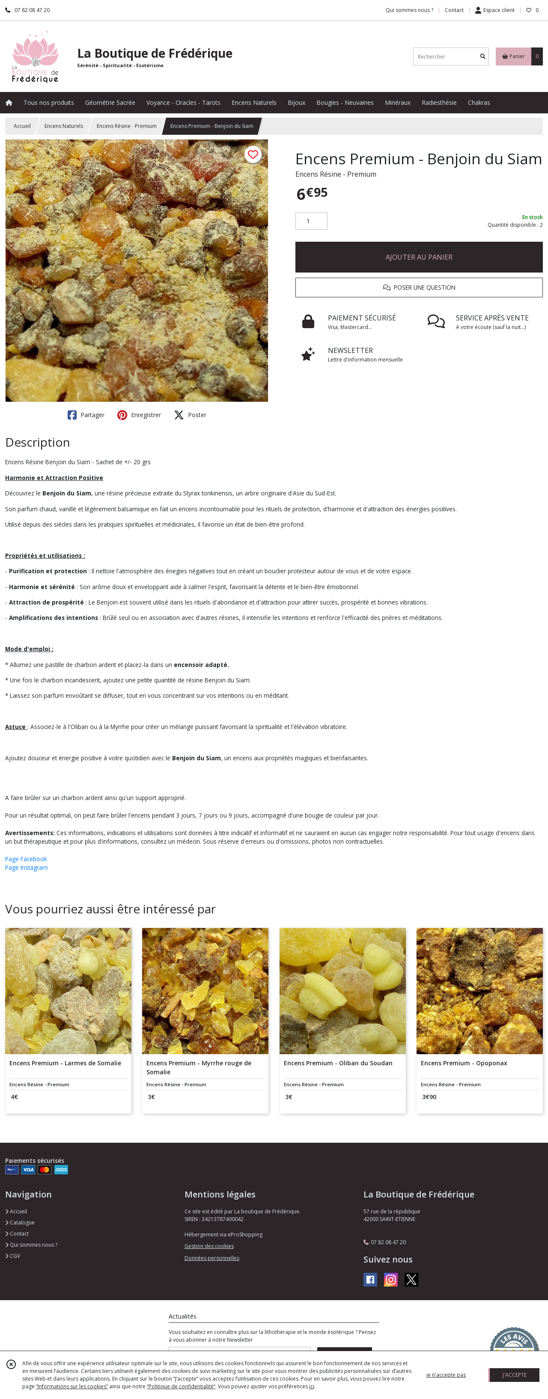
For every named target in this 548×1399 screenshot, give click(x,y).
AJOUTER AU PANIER (419, 257)
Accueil (22, 126)
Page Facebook (26, 859)
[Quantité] (311, 221)
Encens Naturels (64, 126)
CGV (12, 1256)
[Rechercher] (482, 56)
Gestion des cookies (209, 1246)
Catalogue (20, 1222)
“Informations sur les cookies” (72, 1386)
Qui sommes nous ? (31, 1244)
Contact (454, 10)
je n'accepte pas (446, 1374)
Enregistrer (139, 415)
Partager (86, 415)
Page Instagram (26, 867)
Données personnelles (212, 1258)
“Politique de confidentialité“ (181, 1386)
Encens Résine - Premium (127, 126)
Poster (190, 415)
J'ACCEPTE (515, 1374)
